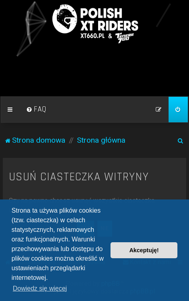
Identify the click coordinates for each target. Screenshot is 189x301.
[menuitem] (36, 109)
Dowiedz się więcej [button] (40, 288)
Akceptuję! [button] (144, 250)
